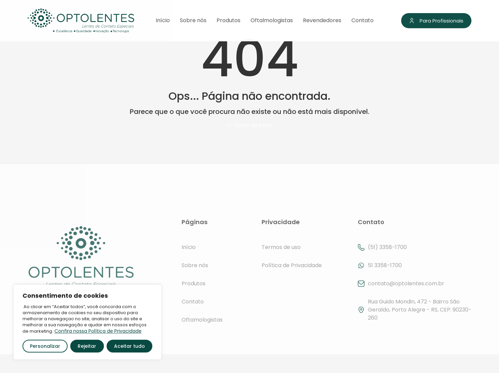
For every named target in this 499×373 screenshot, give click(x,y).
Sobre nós (193, 20)
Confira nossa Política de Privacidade (98, 331)
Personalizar (45, 346)
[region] (87, 322)
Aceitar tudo (129, 346)
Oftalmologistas (272, 20)
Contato (362, 20)
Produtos (228, 20)
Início (163, 20)
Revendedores (322, 20)
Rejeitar (87, 346)
